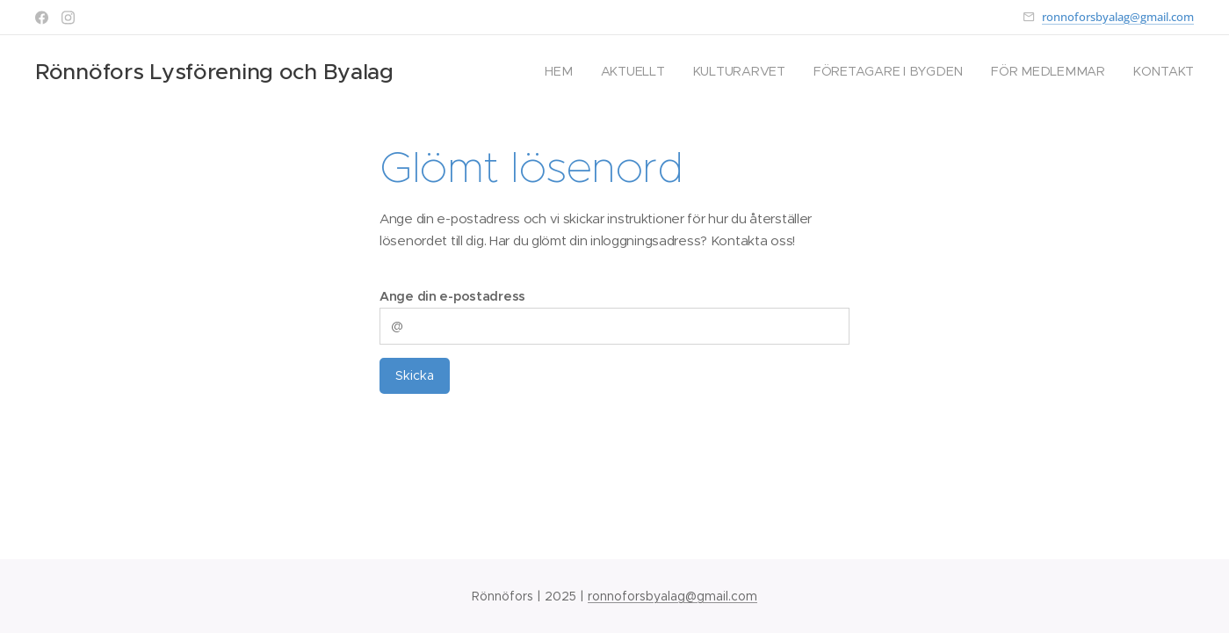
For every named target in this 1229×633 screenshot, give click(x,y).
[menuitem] (570, 71)
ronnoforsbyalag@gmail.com (1118, 17)
